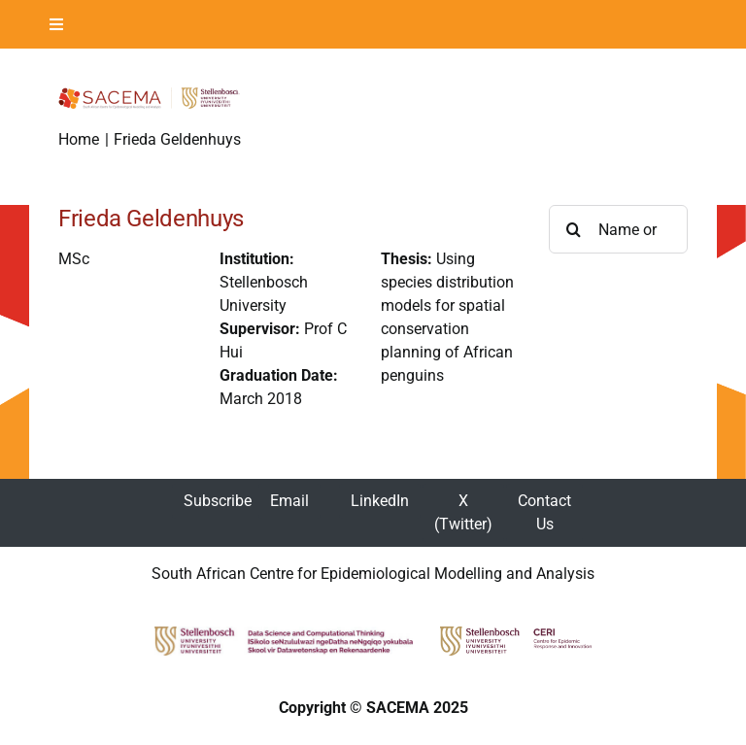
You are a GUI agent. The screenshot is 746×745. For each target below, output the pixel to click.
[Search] (573, 229)
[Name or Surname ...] (618, 229)
